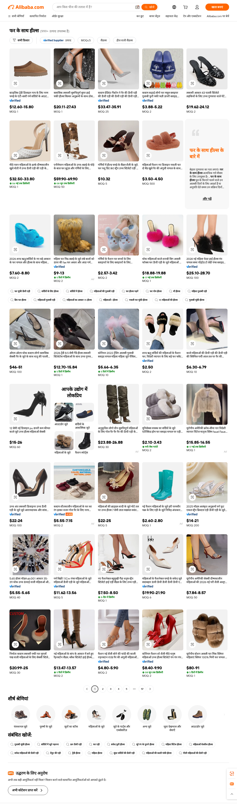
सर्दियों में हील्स (74, 291)
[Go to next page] (150, 688)
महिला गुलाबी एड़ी (197, 291)
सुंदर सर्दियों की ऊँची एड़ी (122, 753)
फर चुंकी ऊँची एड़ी (20, 291)
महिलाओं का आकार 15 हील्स (77, 300)
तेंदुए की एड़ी (53, 753)
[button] (137, 7)
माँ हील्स (174, 291)
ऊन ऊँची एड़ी (74, 744)
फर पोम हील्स (154, 291)
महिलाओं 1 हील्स (108, 300)
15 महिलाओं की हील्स (166, 300)
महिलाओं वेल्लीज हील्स (201, 744)
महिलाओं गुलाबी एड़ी (44, 300)
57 (142, 689)
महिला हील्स (95, 753)
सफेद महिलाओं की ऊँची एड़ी (24, 753)
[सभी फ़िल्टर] (21, 40)
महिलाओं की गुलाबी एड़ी (102, 291)
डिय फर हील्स (18, 300)
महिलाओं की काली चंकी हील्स (156, 753)
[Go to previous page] (86, 688)
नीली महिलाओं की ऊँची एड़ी (193, 753)
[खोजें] (149, 7)
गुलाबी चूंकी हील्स (194, 300)
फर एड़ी (94, 744)
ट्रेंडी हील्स (74, 753)
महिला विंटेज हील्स (172, 744)
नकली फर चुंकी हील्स (136, 300)
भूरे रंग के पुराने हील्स (143, 744)
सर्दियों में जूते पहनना (48, 744)
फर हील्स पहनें (130, 291)
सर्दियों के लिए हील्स (48, 291)
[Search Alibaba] (94, 7)
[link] (232, 773)
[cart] (186, 7)
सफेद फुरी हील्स (116, 744)
